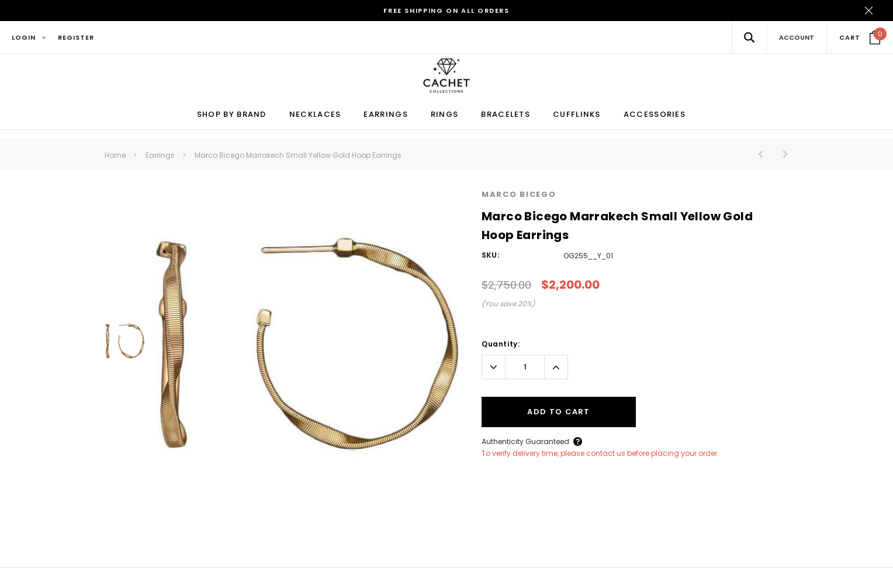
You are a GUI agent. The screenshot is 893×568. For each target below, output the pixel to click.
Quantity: (501, 344)
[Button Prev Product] (764, 155)
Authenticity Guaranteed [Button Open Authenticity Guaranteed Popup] (525, 441)
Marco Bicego (519, 194)
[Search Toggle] (749, 37)
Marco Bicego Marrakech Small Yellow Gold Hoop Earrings (298, 156)
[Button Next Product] (781, 155)
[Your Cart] (860, 37)
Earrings (160, 156)
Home (115, 156)
